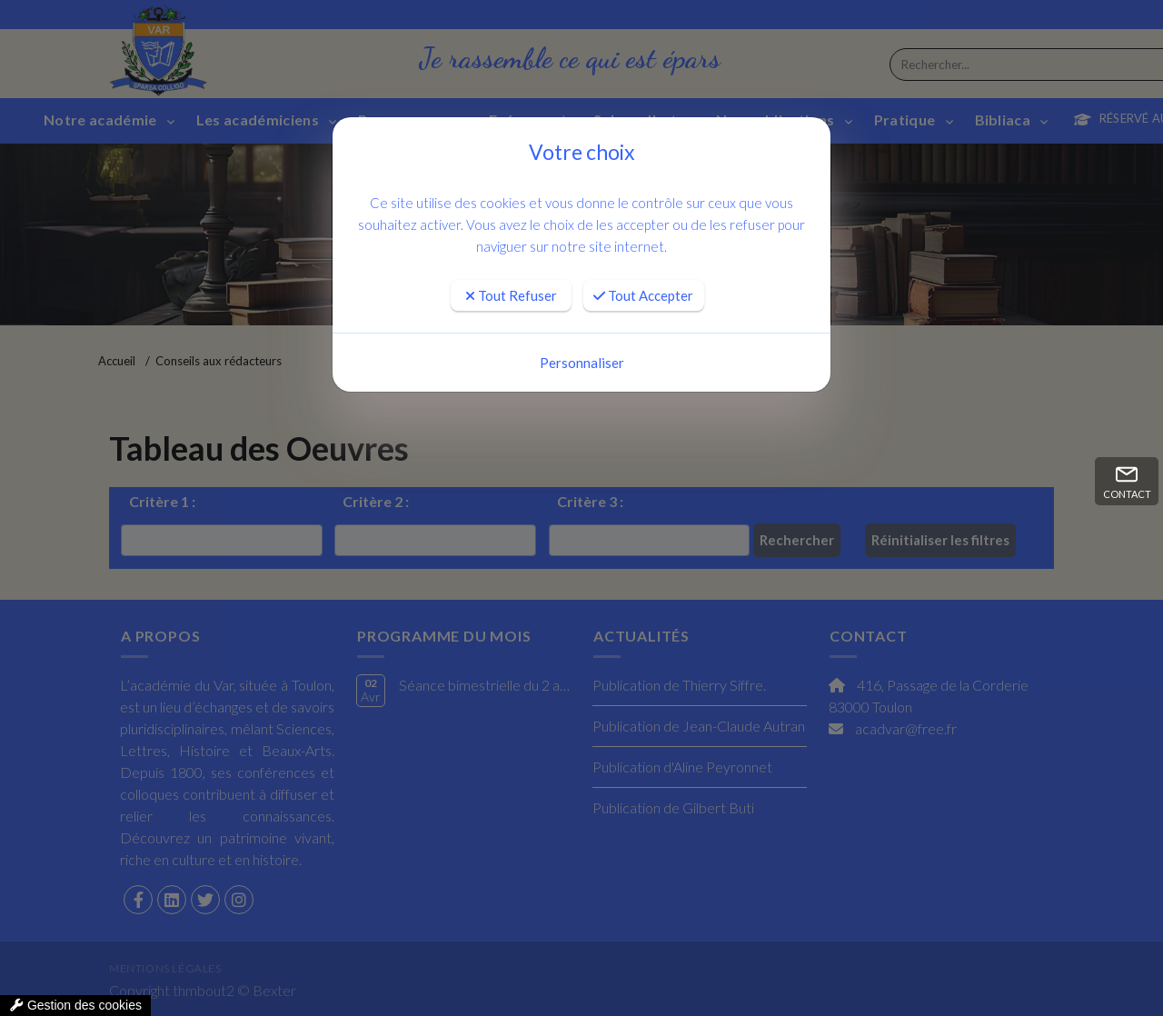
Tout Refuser (511, 295)
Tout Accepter (643, 295)
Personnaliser (582, 362)
